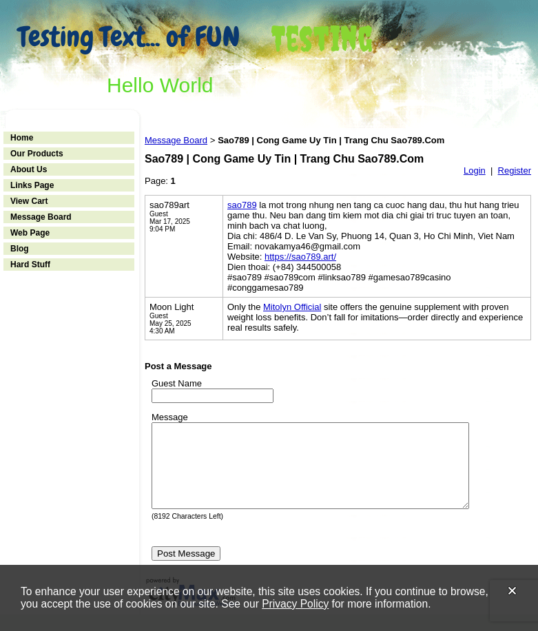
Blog (19, 249)
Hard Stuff (30, 264)
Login (475, 170)
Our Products (36, 153)
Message (170, 417)
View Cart (29, 201)
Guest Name (177, 383)
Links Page (32, 185)
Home (21, 138)
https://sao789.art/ (300, 256)
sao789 (242, 205)
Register (514, 170)
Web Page (30, 233)
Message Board (41, 217)
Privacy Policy (295, 604)
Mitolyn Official (292, 307)
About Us (28, 169)
